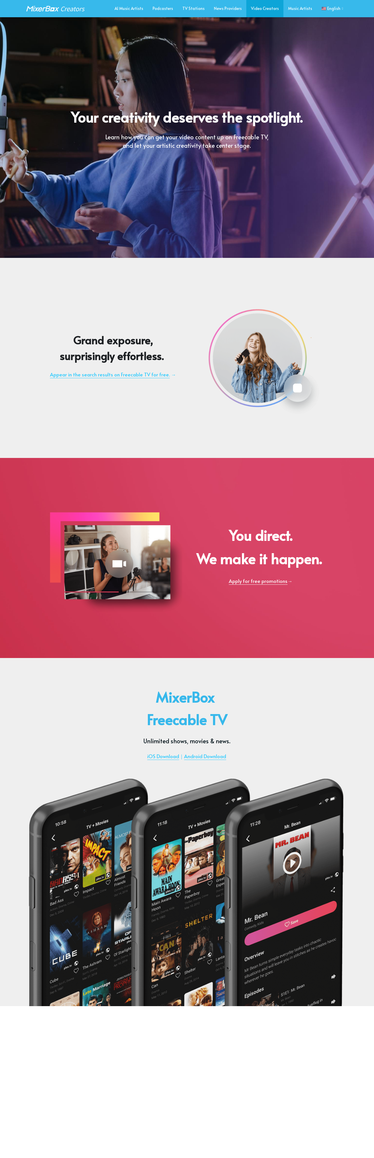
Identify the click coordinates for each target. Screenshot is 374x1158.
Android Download (205, 756)
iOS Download (163, 756)
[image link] (55, 8)
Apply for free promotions (258, 580)
